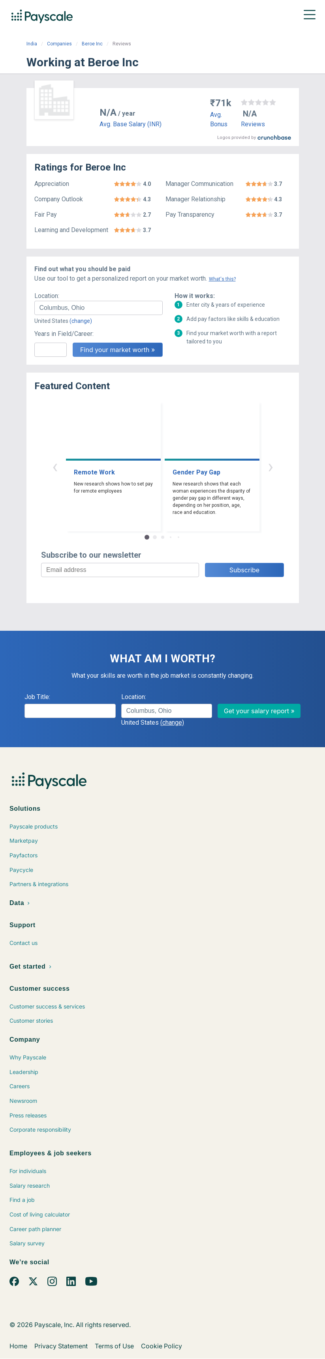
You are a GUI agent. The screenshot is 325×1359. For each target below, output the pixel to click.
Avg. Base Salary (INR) (131, 124)
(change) (81, 321)
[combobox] (98, 308)
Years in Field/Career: (64, 333)
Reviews (253, 124)
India (31, 44)
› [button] (270, 466)
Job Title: (37, 697)
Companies (59, 44)
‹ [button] (55, 466)
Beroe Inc (92, 44)
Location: (46, 296)
